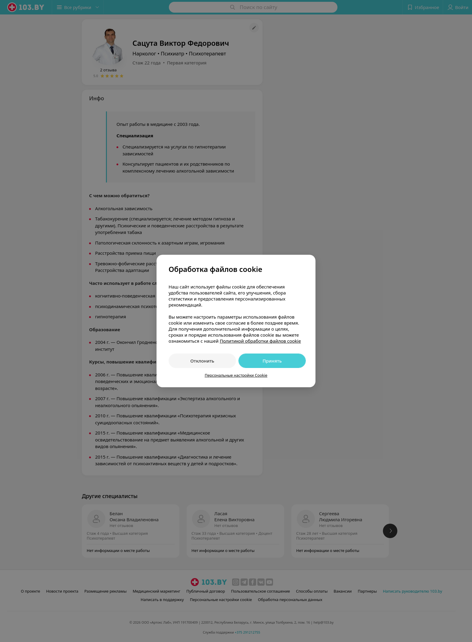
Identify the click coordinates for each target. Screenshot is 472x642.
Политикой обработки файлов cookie (260, 341)
